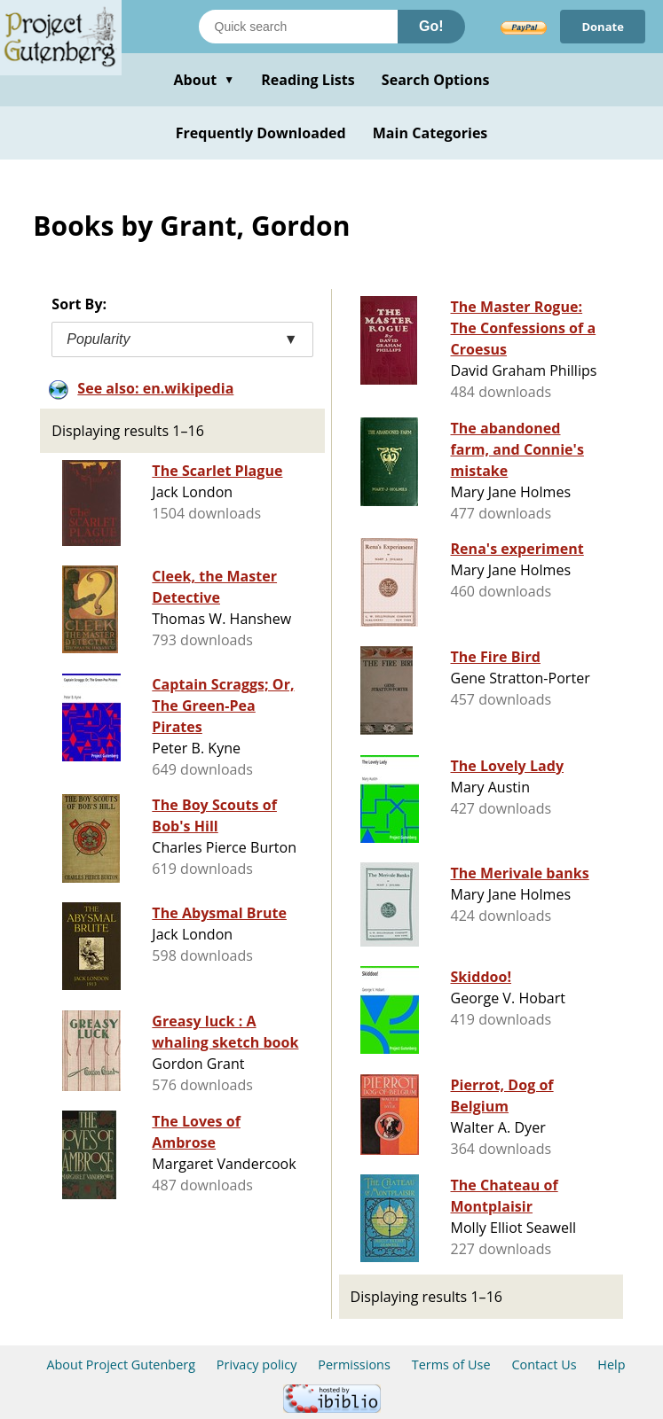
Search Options (436, 80)
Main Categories (430, 133)
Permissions (354, 1364)
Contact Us (543, 1364)
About (203, 79)
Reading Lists (308, 80)
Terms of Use (451, 1364)
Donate (602, 27)
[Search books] (298, 26)
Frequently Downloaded (261, 133)
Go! (431, 26)
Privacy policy (257, 1364)
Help (611, 1364)
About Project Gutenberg (120, 1364)
